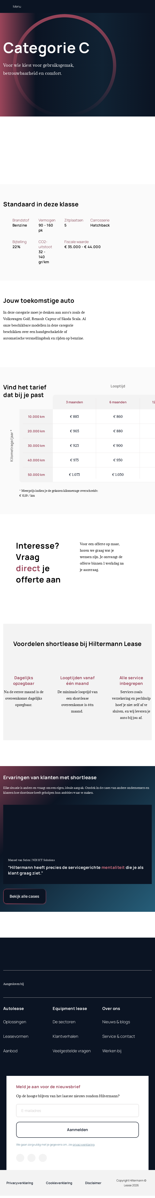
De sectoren (64, 1023)
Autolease (13, 1009)
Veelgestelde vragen (72, 1052)
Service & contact (118, 1037)
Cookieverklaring (59, 1185)
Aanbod (10, 1052)
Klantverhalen (65, 1037)
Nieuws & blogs (116, 1023)
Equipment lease (70, 1009)
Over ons (111, 1009)
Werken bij (111, 1052)
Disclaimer (93, 1185)
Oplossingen (14, 1023)
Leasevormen (15, 1037)
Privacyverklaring (19, 1185)
